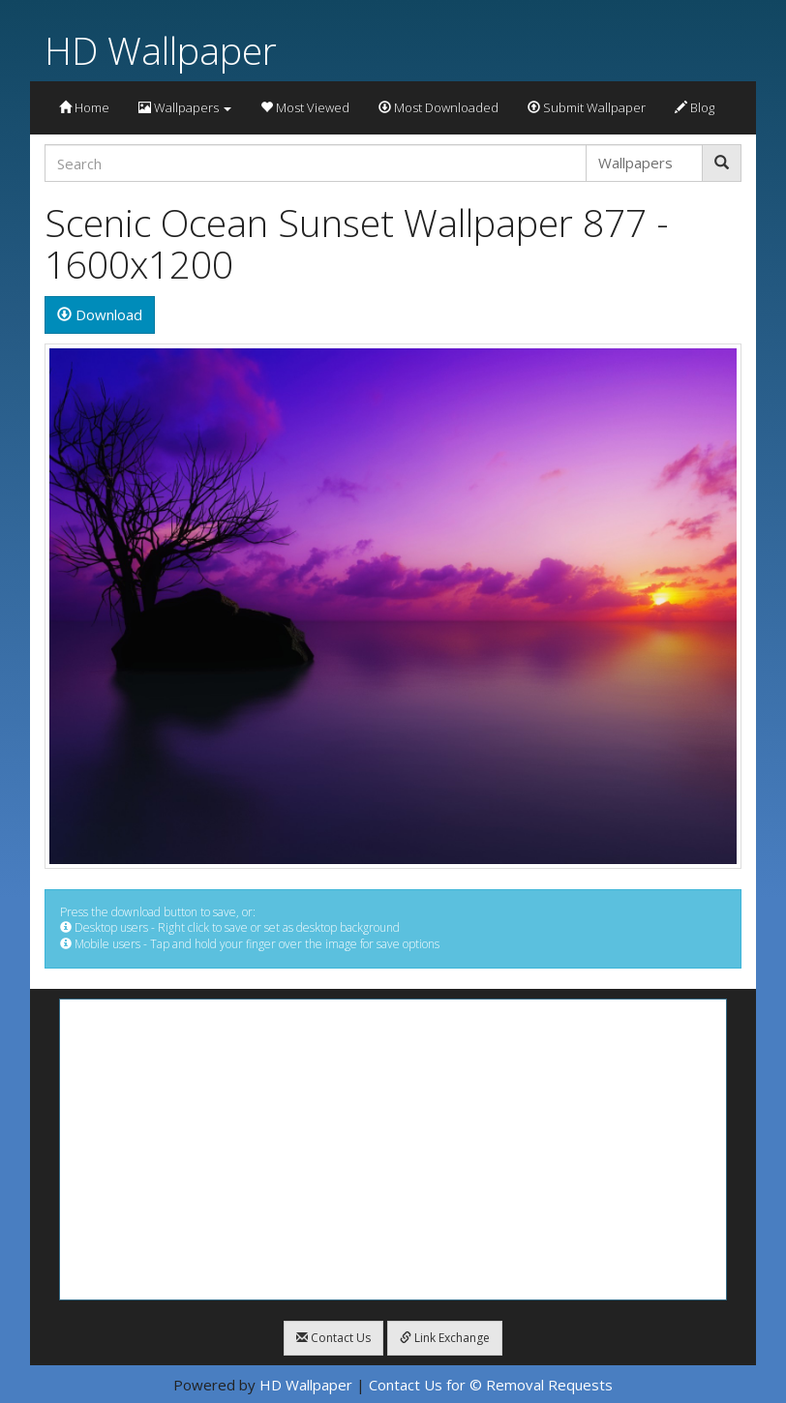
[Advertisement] (393, 1149)
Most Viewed (304, 107)
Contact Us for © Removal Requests (491, 1384)
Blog (694, 107)
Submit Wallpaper (587, 107)
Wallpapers (184, 107)
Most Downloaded (438, 107)
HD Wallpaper (161, 49)
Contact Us (333, 1337)
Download (99, 314)
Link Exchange (445, 1337)
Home (84, 107)
